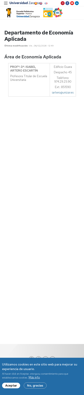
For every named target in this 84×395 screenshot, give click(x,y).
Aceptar (11, 386)
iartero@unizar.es (63, 92)
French (45, 3)
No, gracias (35, 386)
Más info (34, 378)
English (40, 3)
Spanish (35, 3)
